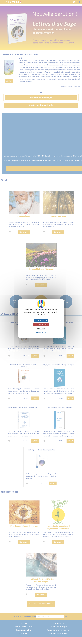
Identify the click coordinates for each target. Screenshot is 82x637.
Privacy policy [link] (41, 332)
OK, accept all (41, 320)
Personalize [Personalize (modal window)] (41, 329)
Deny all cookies (41, 324)
